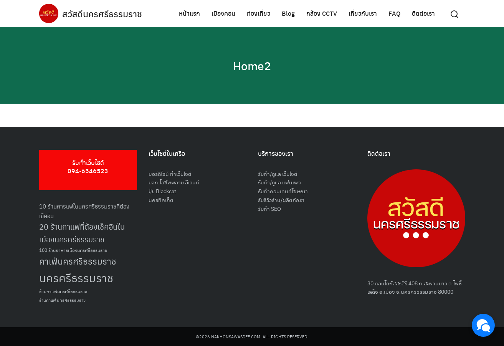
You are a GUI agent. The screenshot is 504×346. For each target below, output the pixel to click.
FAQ (394, 13)
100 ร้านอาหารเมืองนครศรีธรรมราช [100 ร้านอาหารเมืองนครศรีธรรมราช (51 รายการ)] (73, 250)
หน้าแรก (189, 13)
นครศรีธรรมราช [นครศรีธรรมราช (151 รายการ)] (76, 277)
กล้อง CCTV (321, 13)
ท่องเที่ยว (258, 13)
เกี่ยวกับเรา (363, 13)
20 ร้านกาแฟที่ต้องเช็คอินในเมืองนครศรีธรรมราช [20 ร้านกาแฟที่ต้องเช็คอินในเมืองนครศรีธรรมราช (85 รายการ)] (82, 233)
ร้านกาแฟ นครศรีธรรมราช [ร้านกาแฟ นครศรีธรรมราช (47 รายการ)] (62, 300)
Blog (288, 13)
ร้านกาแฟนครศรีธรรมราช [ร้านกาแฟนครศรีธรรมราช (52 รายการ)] (63, 291)
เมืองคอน (223, 13)
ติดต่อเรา (423, 13)
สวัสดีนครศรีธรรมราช (103, 13)
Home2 (252, 65)
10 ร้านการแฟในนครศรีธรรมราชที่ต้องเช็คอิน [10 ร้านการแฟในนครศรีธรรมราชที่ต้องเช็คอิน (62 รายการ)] (84, 211)
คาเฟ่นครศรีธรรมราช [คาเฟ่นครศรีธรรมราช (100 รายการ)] (77, 261)
